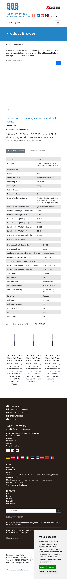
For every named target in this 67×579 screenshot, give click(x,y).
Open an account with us (18, 409)
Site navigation (13, 22)
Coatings (9, 498)
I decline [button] (51, 567)
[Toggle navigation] (58, 22)
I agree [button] (42, 567)
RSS (31, 557)
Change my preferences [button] (48, 571)
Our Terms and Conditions (16, 485)
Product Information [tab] (16, 151)
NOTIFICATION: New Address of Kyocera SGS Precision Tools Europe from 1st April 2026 (33, 524)
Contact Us (10, 470)
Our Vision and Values (15, 482)
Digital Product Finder (47, 53)
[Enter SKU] (31, 63)
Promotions (13, 419)
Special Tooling (14, 416)
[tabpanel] (33, 272)
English (51, 15)
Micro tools (10, 503)
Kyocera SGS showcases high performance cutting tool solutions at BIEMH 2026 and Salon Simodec (33, 531)
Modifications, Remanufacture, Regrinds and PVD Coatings (29, 480)
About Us (10, 467)
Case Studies (11, 472)
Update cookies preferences (17, 557)
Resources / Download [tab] (36, 151)
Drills (8, 493)
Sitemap (9, 555)
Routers (9, 496)
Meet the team (13, 406)
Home (8, 44)
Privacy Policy (19, 555)
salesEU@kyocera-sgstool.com (18, 16)
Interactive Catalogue (17, 413)
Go (58, 510)
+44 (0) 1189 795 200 (16, 14)
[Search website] (31, 511)
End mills (10, 501)
